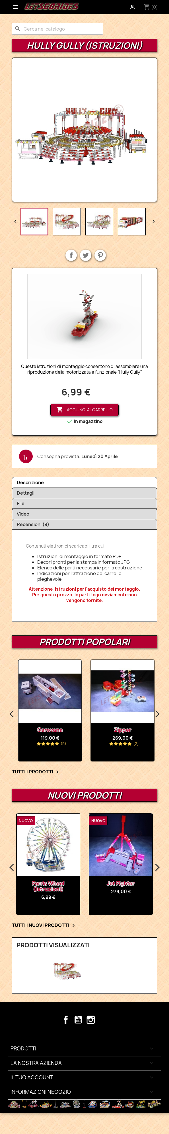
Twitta (85, 255)
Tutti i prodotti (36, 772)
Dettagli (25, 493)
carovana (114, 729)
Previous (12, 714)
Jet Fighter (151, 883)
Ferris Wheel (41, 729)
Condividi (71, 255)
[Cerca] (57, 29)
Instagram (90, 1020)
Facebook (65, 1020)
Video (23, 514)
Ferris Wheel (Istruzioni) (79, 886)
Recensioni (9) (33, 524)
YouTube (78, 1020)
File (20, 503)
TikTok (103, 1020)
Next (157, 714)
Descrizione (30, 482)
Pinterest (100, 255)
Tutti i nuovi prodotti (44, 925)
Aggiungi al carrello (84, 410)
